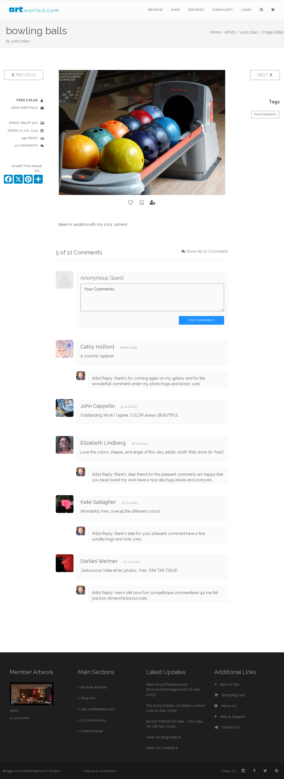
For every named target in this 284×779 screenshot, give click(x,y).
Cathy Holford (97, 347)
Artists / (232, 32)
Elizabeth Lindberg (103, 443)
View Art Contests (162, 748)
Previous (23, 75)
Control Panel (92, 731)
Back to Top (226, 684)
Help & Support (229, 717)
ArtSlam (55, 771)
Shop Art (88, 698)
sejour (14, 710)
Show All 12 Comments (207, 251)
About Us (225, 706)
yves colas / (250, 32)
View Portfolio (24, 108)
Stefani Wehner (99, 561)
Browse (155, 10)
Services (196, 10)
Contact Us (226, 727)
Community (222, 10)
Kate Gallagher (98, 502)
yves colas (20, 41)
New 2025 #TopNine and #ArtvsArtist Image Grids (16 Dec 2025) (173, 689)
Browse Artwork (94, 687)
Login (246, 10)
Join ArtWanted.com (98, 709)
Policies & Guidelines (100, 771)
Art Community (93, 720)
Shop (175, 10)
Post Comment (201, 320)
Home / (217, 32)
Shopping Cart (229, 695)
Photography (265, 114)
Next (265, 75)
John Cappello (97, 406)
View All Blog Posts (163, 737)
